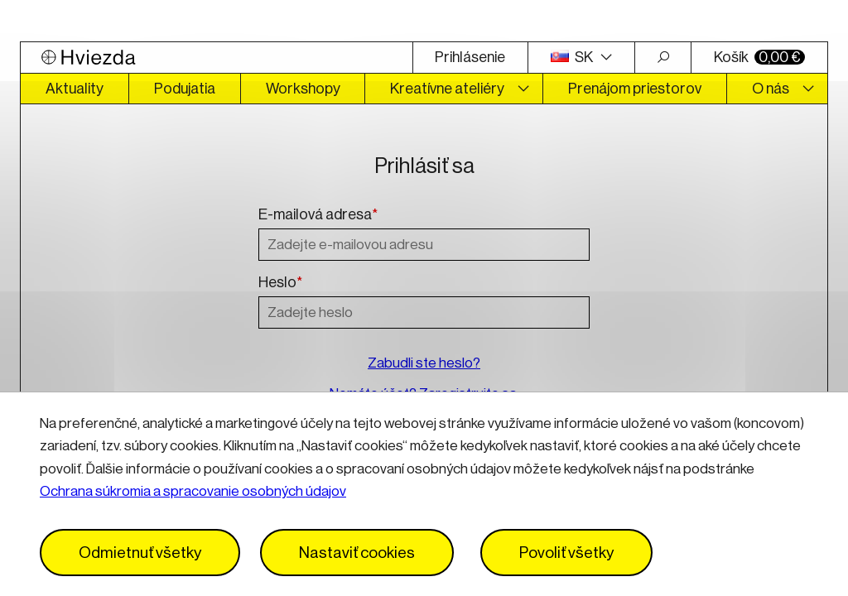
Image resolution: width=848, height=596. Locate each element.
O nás (770, 88)
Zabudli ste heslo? (424, 363)
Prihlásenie (470, 57)
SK (573, 57)
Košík (759, 57)
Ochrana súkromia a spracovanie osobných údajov (193, 491)
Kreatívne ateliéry (447, 88)
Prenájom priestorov (634, 88)
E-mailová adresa (318, 215)
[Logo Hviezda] (216, 57)
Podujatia (184, 88)
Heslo (280, 283)
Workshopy (303, 88)
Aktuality (75, 88)
